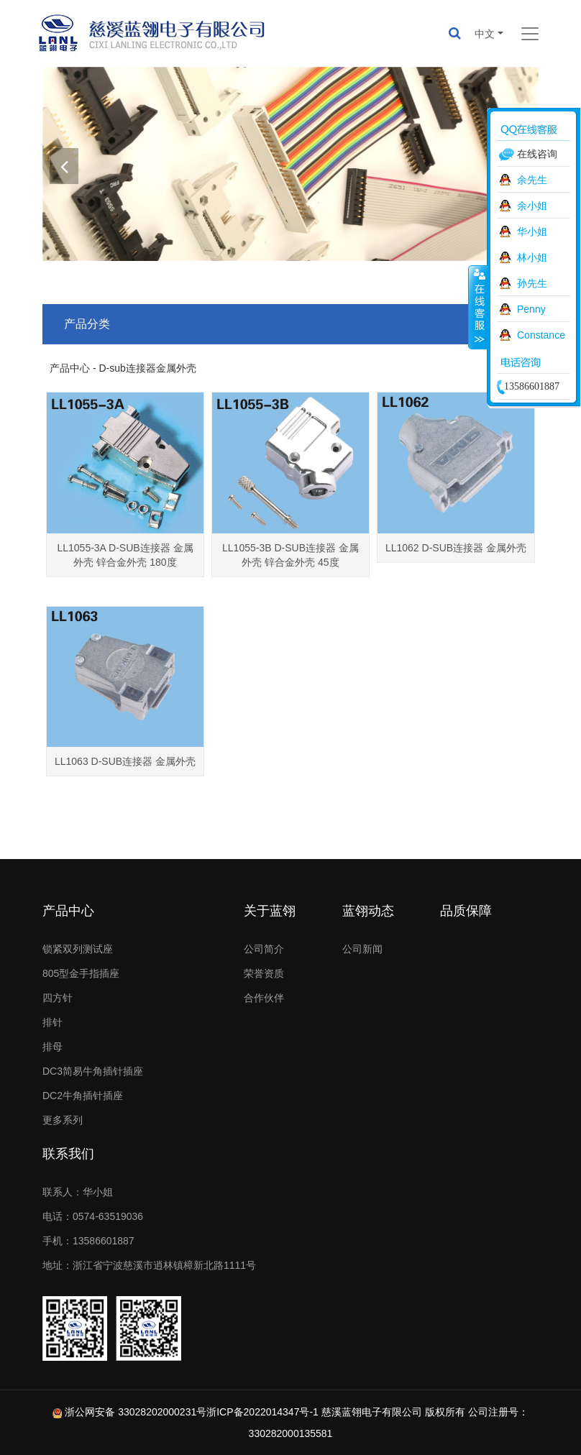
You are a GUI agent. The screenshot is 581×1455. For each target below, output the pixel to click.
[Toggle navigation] (530, 33)
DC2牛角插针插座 (82, 1095)
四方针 (57, 998)
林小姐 (532, 257)
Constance (541, 335)
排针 (52, 1022)
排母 (52, 1046)
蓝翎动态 (368, 911)
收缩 (478, 307)
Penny (531, 309)
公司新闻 (362, 949)
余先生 (532, 179)
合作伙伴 (264, 998)
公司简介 (264, 949)
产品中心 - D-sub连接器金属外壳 (123, 368)
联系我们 (68, 1154)
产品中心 (68, 911)
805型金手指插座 (80, 973)
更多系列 (62, 1120)
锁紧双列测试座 (77, 949)
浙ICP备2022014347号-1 (262, 1412)
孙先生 (532, 283)
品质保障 (466, 911)
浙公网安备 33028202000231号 (135, 1412)
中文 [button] (485, 34)
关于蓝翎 (270, 911)
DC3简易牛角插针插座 (92, 1071)
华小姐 (532, 231)
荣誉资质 (264, 973)
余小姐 (532, 205)
